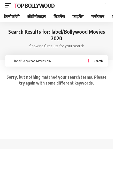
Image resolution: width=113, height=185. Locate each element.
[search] (105, 5)
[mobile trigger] (9, 5)
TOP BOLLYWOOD (34, 5)
